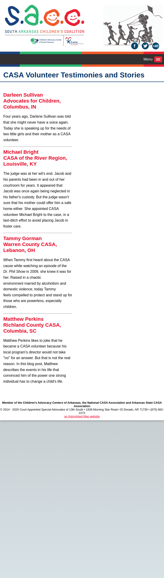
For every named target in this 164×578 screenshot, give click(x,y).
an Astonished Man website (82, 416)
